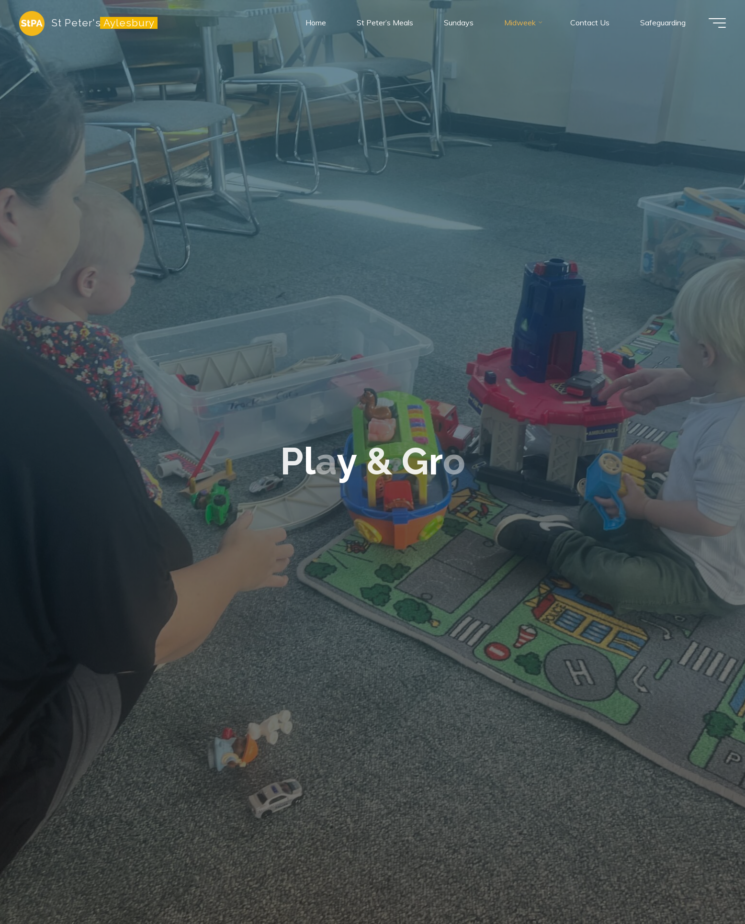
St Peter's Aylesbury (103, 23)
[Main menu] (717, 23)
